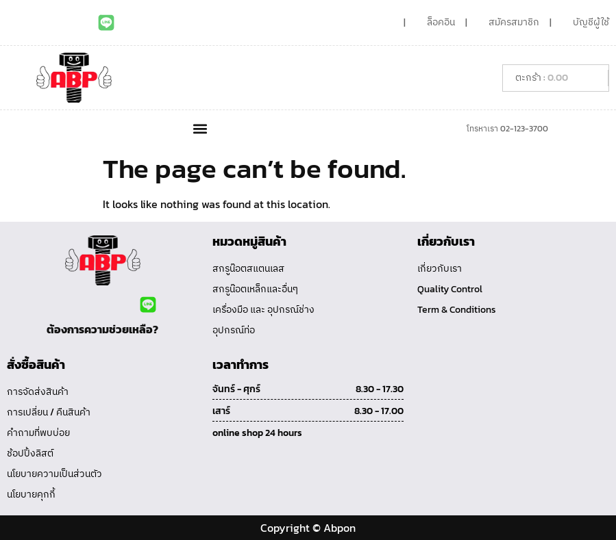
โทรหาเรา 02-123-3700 (507, 129)
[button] (200, 128)
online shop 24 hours (257, 433)
